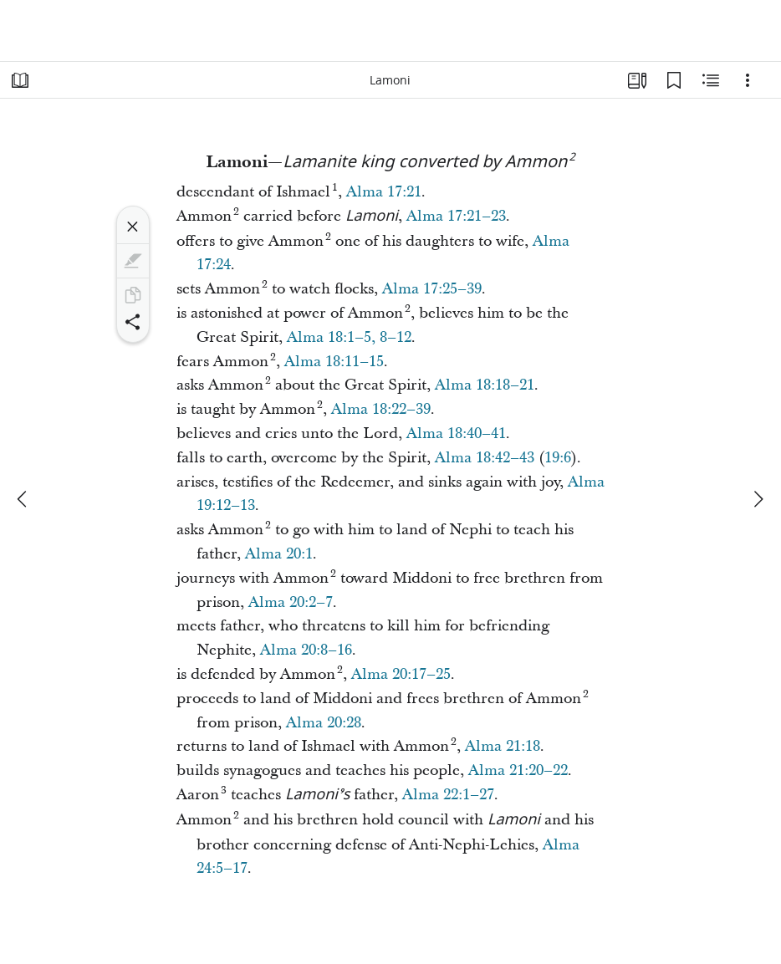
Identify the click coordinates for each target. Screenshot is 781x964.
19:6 (557, 457)
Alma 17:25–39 (432, 288)
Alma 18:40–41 (456, 433)
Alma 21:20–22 (518, 770)
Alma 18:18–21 (484, 385)
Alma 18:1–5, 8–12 (349, 337)
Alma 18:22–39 (381, 409)
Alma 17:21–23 (456, 216)
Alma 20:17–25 (401, 674)
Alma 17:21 (383, 191)
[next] (757, 499)
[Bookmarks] (674, 80)
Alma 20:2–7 (290, 602)
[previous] (23, 499)
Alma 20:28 (323, 722)
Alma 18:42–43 (484, 457)
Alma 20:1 (279, 553)
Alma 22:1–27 (448, 794)
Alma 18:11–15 (334, 361)
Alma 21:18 (502, 746)
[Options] (747, 80)
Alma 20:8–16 (306, 650)
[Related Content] (710, 80)
